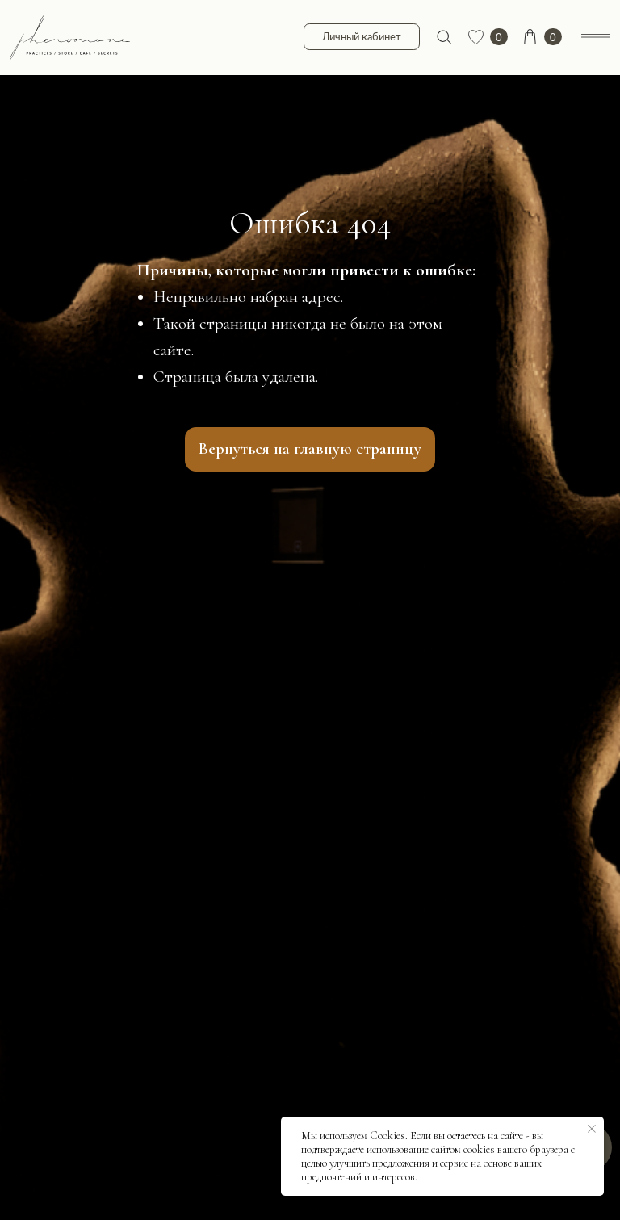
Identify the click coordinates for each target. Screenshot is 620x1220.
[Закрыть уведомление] (592, 1129)
